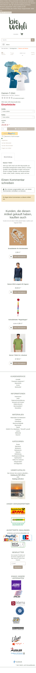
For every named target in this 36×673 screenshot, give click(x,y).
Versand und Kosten (18, 402)
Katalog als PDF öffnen (18, 475)
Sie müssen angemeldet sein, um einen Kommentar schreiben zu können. (17, 190)
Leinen (18, 431)
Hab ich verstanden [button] (6, 12)
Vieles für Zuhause (18, 460)
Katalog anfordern (18, 479)
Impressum (18, 396)
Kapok (18, 427)
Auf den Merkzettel (6, 143)
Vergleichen (5, 140)
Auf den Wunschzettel (7, 145)
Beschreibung (8, 157)
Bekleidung (18, 454)
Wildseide (18, 433)
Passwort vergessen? (18, 381)
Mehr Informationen (20, 256)
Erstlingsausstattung (18, 456)
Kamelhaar (18, 421)
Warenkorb (18, 383)
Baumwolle (18, 425)
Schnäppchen (18, 463)
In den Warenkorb (21, 129)
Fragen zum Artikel (6, 148)
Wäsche (18, 452)
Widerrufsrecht (18, 404)
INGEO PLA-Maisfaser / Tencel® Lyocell (18, 429)
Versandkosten (30, 665)
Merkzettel (18, 387)
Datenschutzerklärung (17, 400)
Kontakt (18, 379)
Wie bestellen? (18, 406)
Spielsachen (18, 458)
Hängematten (18, 461)
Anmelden (16, 34)
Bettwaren (18, 448)
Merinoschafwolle (18, 423)
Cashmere (18, 419)
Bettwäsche (17, 450)
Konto (18, 385)
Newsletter (18, 408)
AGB (18, 398)
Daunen (18, 435)
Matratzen (18, 446)
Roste (18, 444)
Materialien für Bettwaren (18, 417)
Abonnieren (18, 567)
